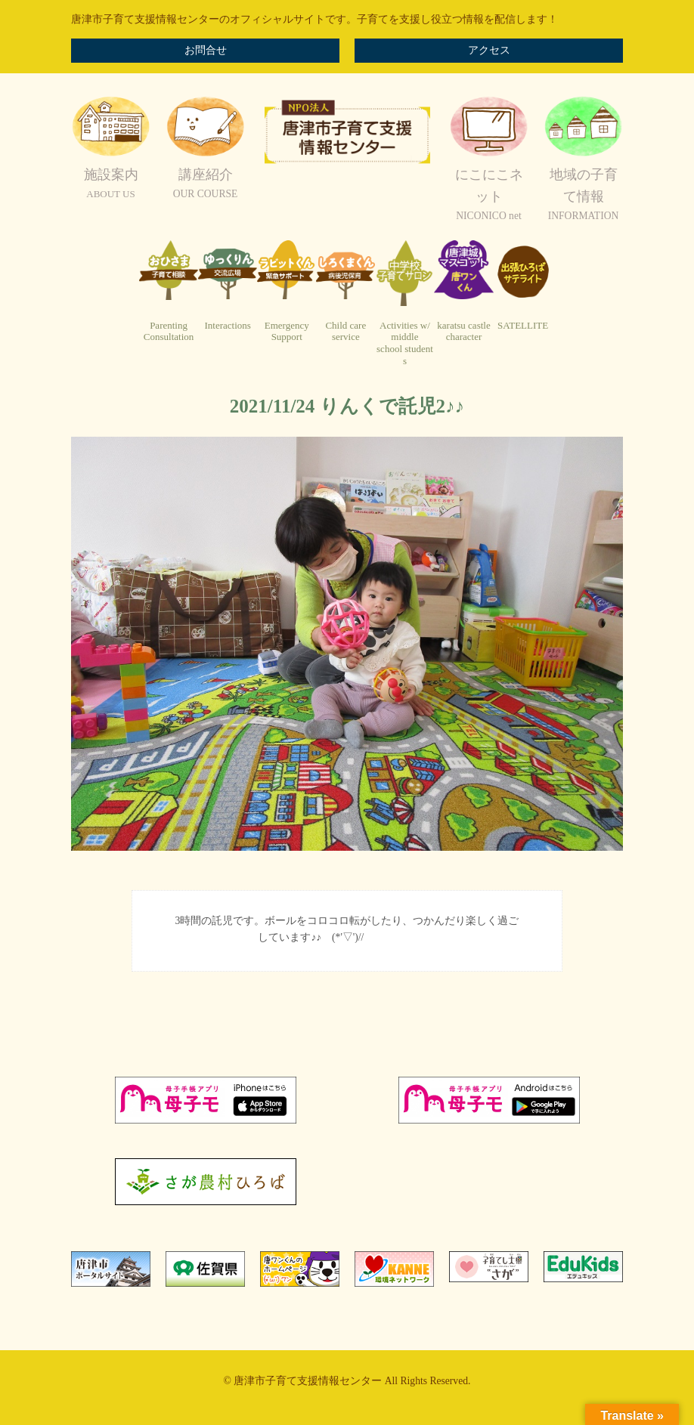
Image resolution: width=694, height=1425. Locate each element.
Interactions (227, 325)
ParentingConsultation (169, 331)
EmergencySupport (287, 331)
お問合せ (205, 50)
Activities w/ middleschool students (404, 343)
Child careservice (345, 331)
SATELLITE (522, 325)
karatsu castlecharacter (463, 331)
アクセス (489, 50)
